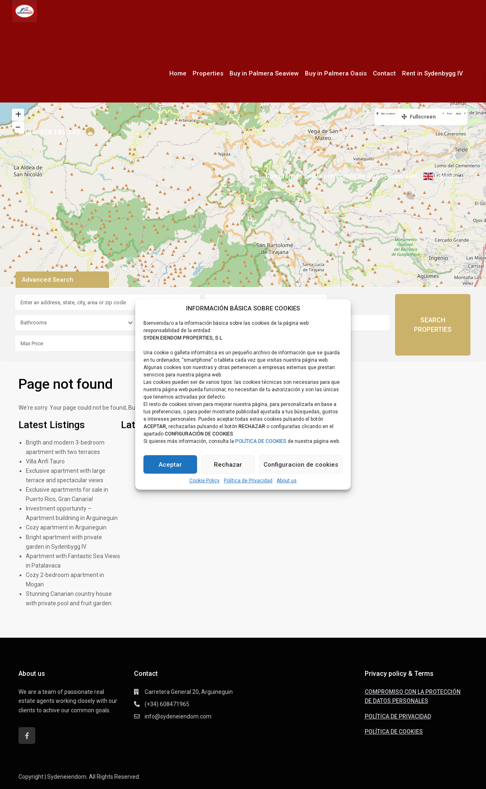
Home (177, 73)
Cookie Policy (204, 480)
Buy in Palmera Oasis (336, 73)
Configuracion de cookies (300, 464)
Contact (384, 73)
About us (287, 480)
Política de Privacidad (248, 480)
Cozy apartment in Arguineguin (66, 527)
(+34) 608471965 (167, 704)
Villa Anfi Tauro (45, 461)
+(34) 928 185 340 (50, 132)
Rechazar (228, 464)
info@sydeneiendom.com (178, 716)
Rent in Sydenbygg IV (432, 73)
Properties (208, 73)
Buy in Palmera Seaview (264, 73)
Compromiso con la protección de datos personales (341, 176)
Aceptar (170, 464)
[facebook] (26, 735)
